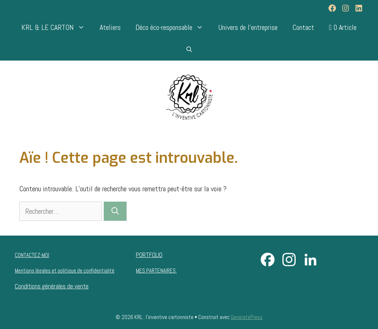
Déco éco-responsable (173, 27)
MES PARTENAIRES (156, 270)
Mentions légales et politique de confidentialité (64, 270)
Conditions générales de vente (52, 286)
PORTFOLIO (149, 255)
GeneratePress (246, 317)
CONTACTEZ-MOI (32, 254)
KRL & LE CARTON (56, 27)
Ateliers (110, 27)
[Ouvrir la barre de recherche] (189, 49)
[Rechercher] (115, 211)
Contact (303, 27)
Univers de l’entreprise (248, 27)
